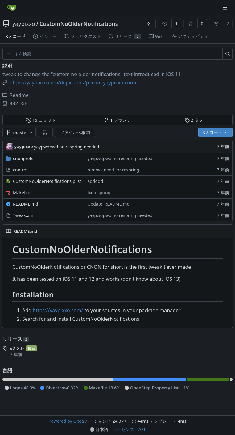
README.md (25, 204)
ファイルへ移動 (75, 132)
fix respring (98, 192)
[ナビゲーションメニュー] (226, 7)
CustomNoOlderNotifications (78, 24)
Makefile (21, 192)
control (20, 170)
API (141, 429)
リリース (15, 339)
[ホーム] (11, 7)
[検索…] (227, 54)
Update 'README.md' (108, 204)
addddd (95, 181)
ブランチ (117, 120)
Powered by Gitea (66, 421)
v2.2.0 (17, 348)
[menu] (99, 429)
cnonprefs (23, 158)
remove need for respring (113, 170)
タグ (194, 120)
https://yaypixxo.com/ (58, 310)
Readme (15, 95)
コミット (41, 120)
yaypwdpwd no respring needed (66, 147)
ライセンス (123, 429)
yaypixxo (23, 24)
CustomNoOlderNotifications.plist (47, 181)
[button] (45, 132)
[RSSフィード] (149, 23)
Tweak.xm (23, 215)
